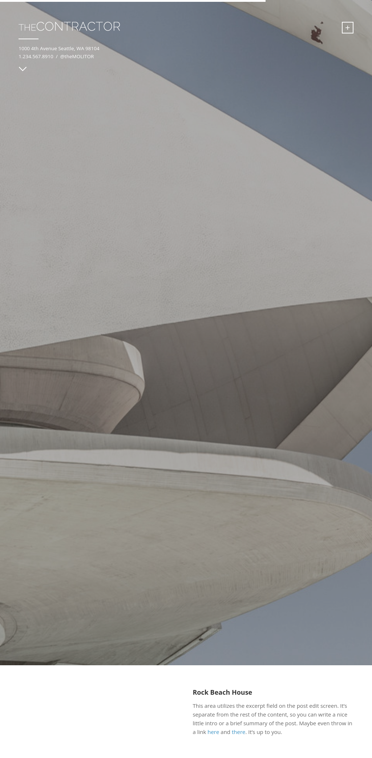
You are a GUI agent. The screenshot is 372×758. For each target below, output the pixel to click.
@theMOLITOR (77, 56)
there (239, 731)
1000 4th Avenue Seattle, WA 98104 (59, 48)
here (213, 731)
